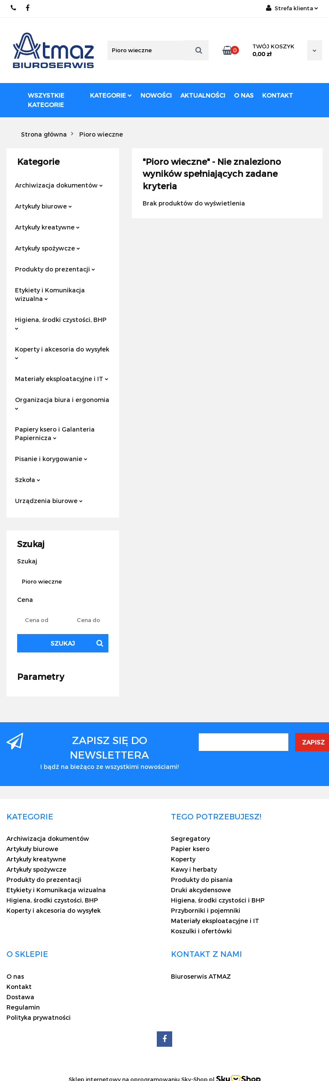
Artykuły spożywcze (47, 248)
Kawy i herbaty (194, 869)
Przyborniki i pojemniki (205, 910)
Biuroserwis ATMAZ (201, 976)
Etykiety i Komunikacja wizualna (50, 294)
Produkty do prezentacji (55, 269)
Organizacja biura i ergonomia (62, 403)
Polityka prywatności (38, 1017)
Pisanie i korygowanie (51, 458)
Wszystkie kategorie (46, 100)
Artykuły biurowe (43, 206)
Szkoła (27, 479)
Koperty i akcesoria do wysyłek (62, 352)
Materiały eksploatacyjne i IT (61, 378)
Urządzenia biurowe (49, 500)
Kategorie (111, 95)
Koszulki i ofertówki (201, 931)
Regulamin (23, 1007)
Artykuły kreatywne (47, 227)
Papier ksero (190, 848)
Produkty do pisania (202, 879)
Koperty (183, 859)
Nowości (156, 95)
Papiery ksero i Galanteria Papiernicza (55, 433)
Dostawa (20, 997)
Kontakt (277, 95)
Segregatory (190, 838)
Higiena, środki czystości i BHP (218, 900)
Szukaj (63, 643)
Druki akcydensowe (201, 889)
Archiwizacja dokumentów (59, 185)
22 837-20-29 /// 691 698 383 (14, 8)
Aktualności (202, 95)
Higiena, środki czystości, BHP (61, 323)
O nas (244, 95)
